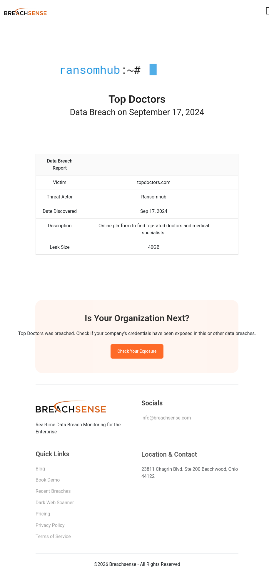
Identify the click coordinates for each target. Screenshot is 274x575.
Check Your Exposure (137, 352)
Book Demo (48, 481)
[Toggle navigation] (268, 11)
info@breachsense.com (166, 419)
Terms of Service (53, 538)
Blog (40, 470)
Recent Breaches (53, 493)
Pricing (43, 515)
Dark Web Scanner (55, 504)
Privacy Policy (50, 527)
